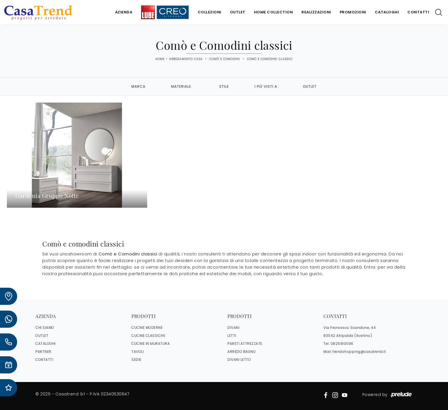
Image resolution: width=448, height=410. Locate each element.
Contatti (418, 12)
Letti (231, 335)
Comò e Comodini (224, 59)
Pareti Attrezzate (244, 343)
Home (160, 59)
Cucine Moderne (147, 327)
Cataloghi (387, 12)
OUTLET (41, 335)
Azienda (124, 12)
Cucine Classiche (148, 335)
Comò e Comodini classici (270, 59)
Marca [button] (138, 86)
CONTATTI (44, 359)
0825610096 (342, 343)
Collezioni (209, 12)
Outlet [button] (310, 86)
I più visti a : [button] (267, 86)
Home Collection (273, 12)
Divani (233, 327)
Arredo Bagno (241, 351)
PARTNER (43, 351)
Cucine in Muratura (150, 343)
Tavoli (137, 351)
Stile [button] (224, 86)
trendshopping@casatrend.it (359, 351)
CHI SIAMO (44, 327)
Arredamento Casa (186, 59)
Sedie (136, 359)
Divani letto (239, 359)
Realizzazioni (316, 12)
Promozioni (353, 12)
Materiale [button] (181, 86)
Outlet (237, 12)
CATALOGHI (45, 343)
